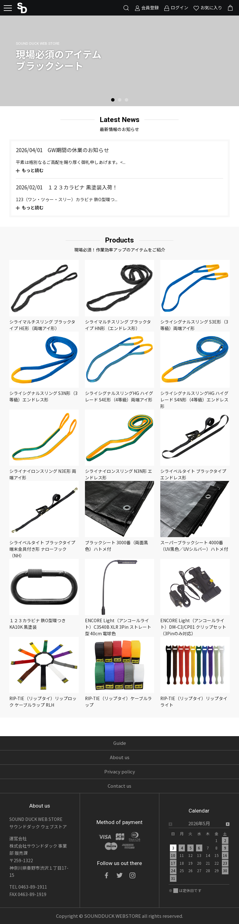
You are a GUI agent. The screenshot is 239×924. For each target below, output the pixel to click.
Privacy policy (119, 771)
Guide (119, 743)
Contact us (119, 785)
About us (119, 757)
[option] (119, 61)
